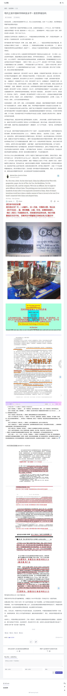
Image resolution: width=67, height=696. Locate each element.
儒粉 (6, 633)
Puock (36, 692)
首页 (5, 8)
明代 (11, 633)
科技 (21, 633)
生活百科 (11, 8)
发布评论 (59, 672)
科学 (16, 633)
